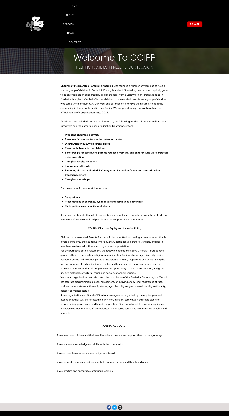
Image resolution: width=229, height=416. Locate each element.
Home (103, 9)
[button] (120, 9)
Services (139, 9)
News (158, 9)
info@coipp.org (124, 406)
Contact (176, 9)
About (119, 9)
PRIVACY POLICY (101, 388)
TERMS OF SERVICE (125, 388)
